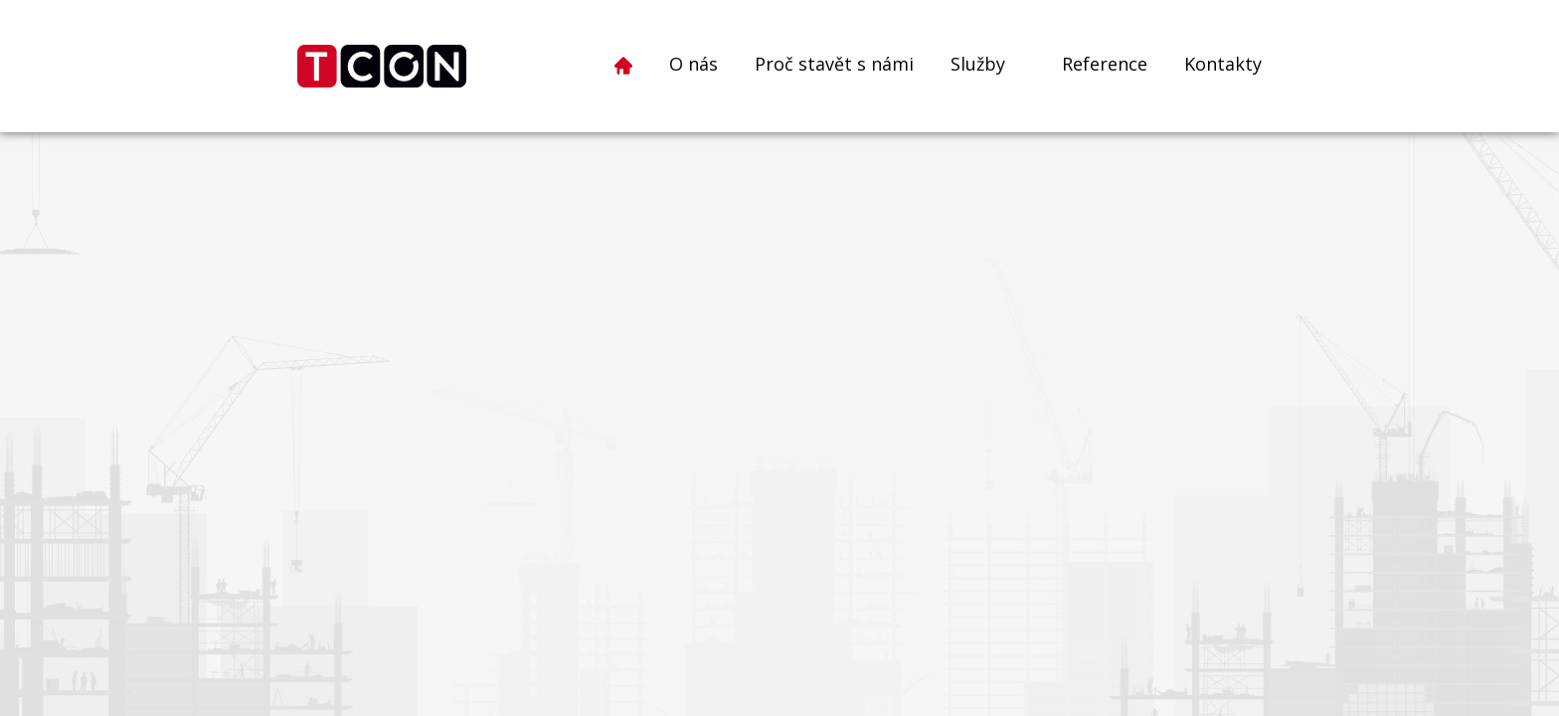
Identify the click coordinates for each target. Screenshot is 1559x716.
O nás (693, 64)
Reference (1104, 64)
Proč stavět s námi (834, 64)
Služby (978, 64)
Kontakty (1223, 64)
